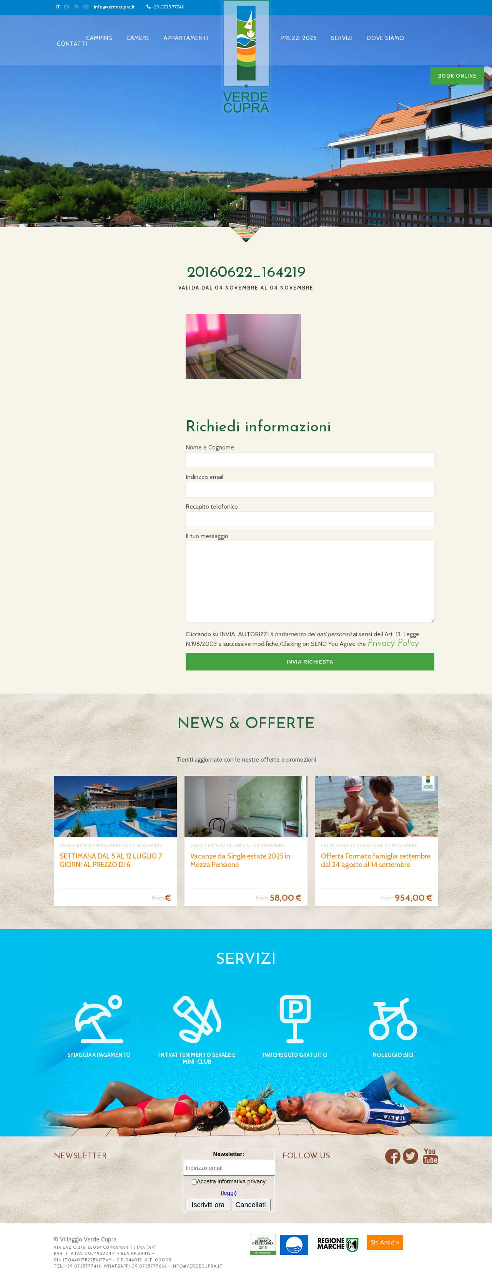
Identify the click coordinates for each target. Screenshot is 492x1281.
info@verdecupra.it (114, 7)
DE (86, 7)
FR (76, 7)
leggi (229, 1193)
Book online (457, 76)
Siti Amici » (385, 1242)
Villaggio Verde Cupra (246, 57)
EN (67, 7)
